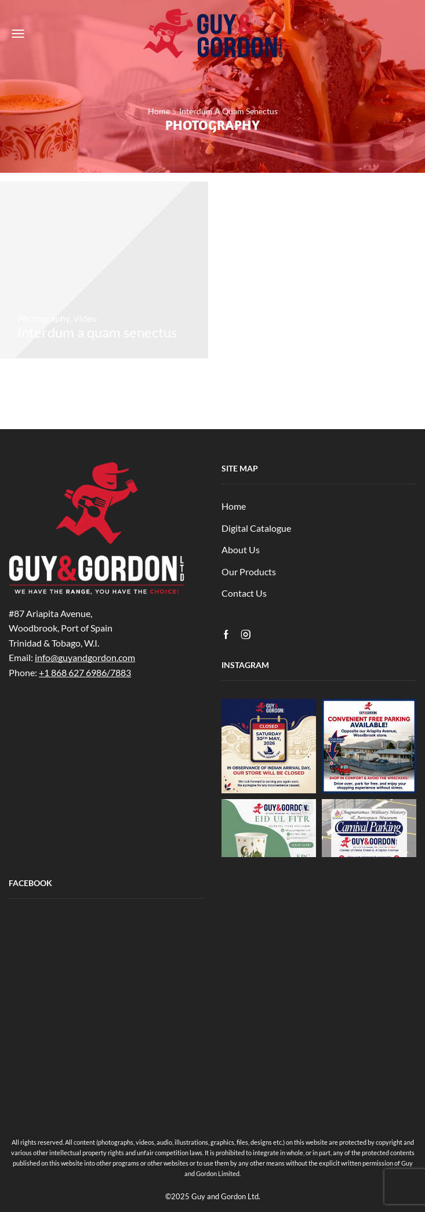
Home (159, 111)
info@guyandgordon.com (85, 657)
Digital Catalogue (256, 528)
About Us (240, 549)
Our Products (248, 571)
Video (85, 318)
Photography (43, 318)
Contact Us (244, 592)
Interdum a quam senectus (228, 111)
